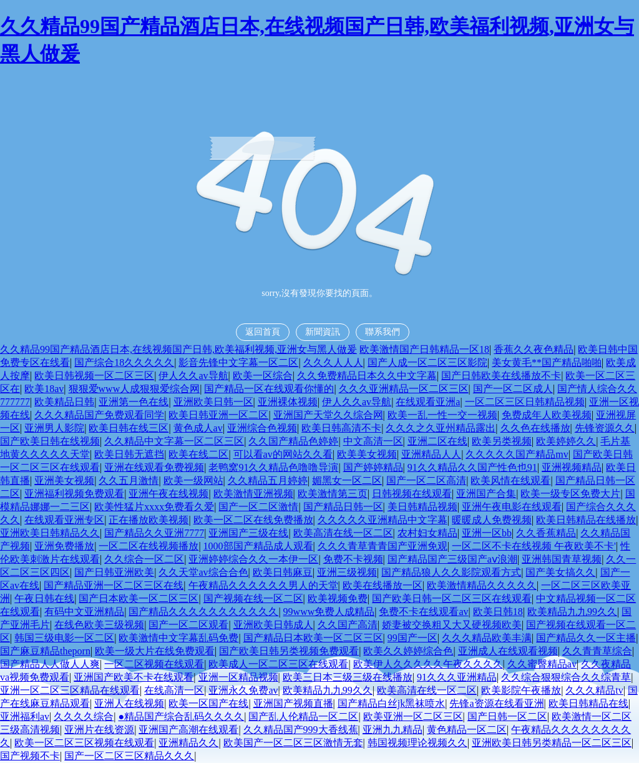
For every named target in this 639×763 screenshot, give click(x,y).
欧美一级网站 (193, 480)
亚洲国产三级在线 (248, 533)
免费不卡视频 (353, 559)
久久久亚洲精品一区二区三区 (404, 388)
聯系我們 (382, 332)
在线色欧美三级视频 (99, 624)
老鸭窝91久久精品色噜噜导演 (273, 467)
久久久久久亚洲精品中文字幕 (382, 519)
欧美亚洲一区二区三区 (413, 716)
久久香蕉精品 (546, 533)
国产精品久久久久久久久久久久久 (203, 611)
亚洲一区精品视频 (238, 677)
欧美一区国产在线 (208, 703)
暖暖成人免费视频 (492, 519)
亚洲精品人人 (431, 454)
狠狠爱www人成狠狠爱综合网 (134, 388)
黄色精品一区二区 (467, 729)
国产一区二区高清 (426, 480)
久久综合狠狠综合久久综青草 (566, 677)
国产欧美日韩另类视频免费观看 (289, 651)
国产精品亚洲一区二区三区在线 (113, 585)
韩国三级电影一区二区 (64, 638)
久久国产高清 (348, 624)
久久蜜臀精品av (542, 664)
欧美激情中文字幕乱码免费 (178, 638)
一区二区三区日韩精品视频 (525, 401)
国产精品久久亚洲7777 (154, 533)
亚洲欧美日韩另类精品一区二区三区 (552, 742)
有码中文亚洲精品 (84, 611)
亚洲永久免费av (243, 690)
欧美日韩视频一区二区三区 (94, 375)
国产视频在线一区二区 (253, 598)
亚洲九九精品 (392, 729)
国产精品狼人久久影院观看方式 (451, 572)
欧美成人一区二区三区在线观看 (278, 664)
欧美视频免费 (338, 598)
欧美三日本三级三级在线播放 (347, 677)
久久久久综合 (84, 716)
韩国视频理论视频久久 (417, 742)
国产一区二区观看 (188, 624)
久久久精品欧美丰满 (487, 638)
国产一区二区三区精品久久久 (129, 756)
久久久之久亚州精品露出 (440, 428)
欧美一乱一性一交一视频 (442, 415)
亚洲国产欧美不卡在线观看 (133, 677)
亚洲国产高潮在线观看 (188, 729)
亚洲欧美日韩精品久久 (50, 533)
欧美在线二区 (198, 454)
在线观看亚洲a (428, 401)
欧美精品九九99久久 (572, 611)
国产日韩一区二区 (507, 716)
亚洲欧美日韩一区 (213, 401)
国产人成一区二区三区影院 (427, 362)
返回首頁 (262, 332)
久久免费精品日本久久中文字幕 (367, 375)
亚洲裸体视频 (288, 401)
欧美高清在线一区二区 (343, 533)
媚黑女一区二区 (347, 480)
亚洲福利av (24, 716)
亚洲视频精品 (572, 467)
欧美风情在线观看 (510, 480)
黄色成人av (198, 428)
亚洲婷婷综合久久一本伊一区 (253, 559)
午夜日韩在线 (44, 598)
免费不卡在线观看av (423, 611)
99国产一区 (412, 638)
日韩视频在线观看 (412, 493)
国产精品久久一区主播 (586, 638)
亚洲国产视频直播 (293, 703)
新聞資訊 (322, 332)
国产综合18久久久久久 (124, 362)
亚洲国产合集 (486, 493)
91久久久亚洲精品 (457, 677)
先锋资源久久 (605, 428)
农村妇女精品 (427, 533)
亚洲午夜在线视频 (168, 493)
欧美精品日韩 (64, 401)
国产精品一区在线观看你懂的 (269, 388)
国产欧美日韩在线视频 (50, 441)
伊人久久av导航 (193, 375)
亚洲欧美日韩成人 (273, 624)
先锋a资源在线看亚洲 (496, 703)
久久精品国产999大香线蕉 (300, 729)
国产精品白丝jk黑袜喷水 (391, 703)
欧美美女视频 (367, 454)
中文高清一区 (373, 441)
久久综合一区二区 (144, 559)
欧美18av (44, 388)
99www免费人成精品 (329, 611)
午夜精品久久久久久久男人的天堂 (263, 585)
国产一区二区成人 (513, 388)
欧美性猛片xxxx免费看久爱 (154, 506)
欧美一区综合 (263, 375)
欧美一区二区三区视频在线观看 (84, 742)
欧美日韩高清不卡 (341, 428)
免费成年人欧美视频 (547, 415)
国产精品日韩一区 (343, 506)
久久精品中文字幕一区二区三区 (174, 441)
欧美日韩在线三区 (128, 428)
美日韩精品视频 (422, 506)
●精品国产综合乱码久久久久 (182, 716)
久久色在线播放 (535, 428)
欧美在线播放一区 (382, 585)
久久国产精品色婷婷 (293, 441)
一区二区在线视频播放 (148, 546)
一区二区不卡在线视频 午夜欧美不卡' (534, 546)
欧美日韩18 (498, 611)
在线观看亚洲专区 (64, 519)
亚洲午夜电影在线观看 (512, 506)
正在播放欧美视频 (148, 519)
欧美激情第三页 (333, 493)
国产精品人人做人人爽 (50, 664)
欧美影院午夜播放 (521, 690)
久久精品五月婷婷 (268, 480)
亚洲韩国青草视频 (562, 559)
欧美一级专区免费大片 (570, 493)
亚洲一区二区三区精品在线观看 (70, 690)
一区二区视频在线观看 (154, 664)
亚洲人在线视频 (129, 703)
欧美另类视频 (502, 441)
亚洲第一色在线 (133, 401)
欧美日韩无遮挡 (129, 454)
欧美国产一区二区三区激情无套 (293, 742)
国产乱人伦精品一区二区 (303, 716)
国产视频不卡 (30, 756)
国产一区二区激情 (258, 506)
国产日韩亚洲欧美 (114, 572)
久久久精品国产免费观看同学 (99, 415)
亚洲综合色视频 (262, 428)
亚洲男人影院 (54, 428)
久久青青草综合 (597, 651)
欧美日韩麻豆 (283, 572)
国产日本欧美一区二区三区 (138, 598)
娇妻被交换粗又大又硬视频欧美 (452, 624)
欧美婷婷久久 (566, 441)
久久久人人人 (333, 362)
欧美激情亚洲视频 (253, 493)
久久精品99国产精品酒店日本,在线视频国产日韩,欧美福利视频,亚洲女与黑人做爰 (178, 349)
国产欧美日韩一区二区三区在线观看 (452, 598)
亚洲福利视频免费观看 (74, 493)
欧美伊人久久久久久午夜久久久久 (428, 664)
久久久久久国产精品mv (517, 454)
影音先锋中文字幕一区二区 (238, 362)
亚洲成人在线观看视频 (508, 651)
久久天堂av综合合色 (203, 572)
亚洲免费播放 (64, 546)
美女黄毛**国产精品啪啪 (547, 362)
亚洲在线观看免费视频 (154, 467)
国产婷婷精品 (373, 467)
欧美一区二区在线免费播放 (253, 519)
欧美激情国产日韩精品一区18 (424, 349)
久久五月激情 (129, 480)
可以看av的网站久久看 (283, 454)
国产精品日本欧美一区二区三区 (313, 638)
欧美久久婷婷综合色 (408, 651)
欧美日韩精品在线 (588, 703)
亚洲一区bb (487, 533)
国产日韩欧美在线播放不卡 (501, 375)
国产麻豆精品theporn (45, 651)
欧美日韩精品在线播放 (586, 519)
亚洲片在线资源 (99, 729)
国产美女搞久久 (560, 572)
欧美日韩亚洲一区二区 (218, 415)
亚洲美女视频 (64, 480)
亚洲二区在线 (437, 441)
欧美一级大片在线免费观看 (155, 651)
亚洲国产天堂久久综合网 (328, 415)
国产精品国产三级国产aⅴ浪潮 (452, 559)
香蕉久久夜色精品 (533, 349)
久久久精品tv (594, 690)
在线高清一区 (174, 690)
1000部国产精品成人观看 (258, 546)
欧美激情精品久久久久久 (482, 585)
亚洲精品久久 (188, 742)
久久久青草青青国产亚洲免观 (382, 546)
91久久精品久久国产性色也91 (472, 467)
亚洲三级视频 (347, 572)
